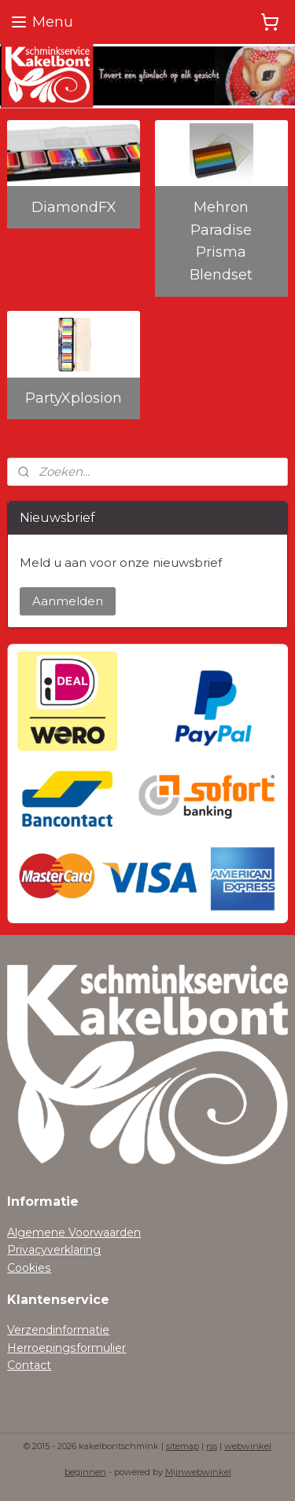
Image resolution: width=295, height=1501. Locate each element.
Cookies (29, 1268)
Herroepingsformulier (66, 1348)
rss (211, 1446)
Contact (29, 1365)
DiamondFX (73, 207)
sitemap (182, 1446)
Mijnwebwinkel (198, 1471)
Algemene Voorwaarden (74, 1232)
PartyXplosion (73, 398)
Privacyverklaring (54, 1250)
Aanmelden (67, 600)
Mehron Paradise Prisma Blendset (221, 241)
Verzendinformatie (58, 1330)
